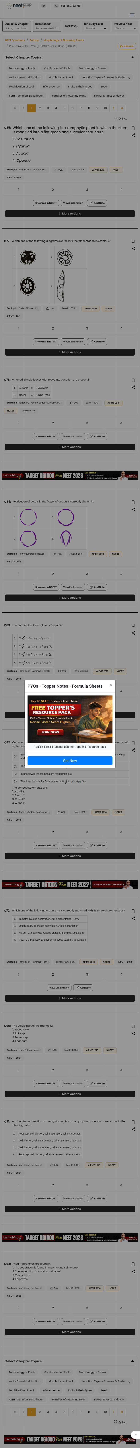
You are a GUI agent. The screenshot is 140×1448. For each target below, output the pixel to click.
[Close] (111, 685)
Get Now (70, 761)
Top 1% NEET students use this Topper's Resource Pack (70, 747)
